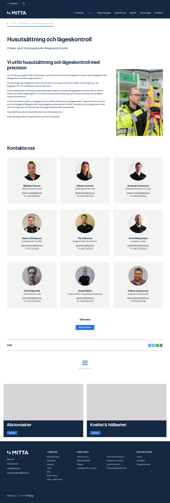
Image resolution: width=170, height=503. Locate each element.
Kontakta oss (144, 454)
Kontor (139, 459)
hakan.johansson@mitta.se (138, 298)
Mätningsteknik (53, 459)
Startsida (79, 13)
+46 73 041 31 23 (86, 248)
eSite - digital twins (54, 481)
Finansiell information (115, 459)
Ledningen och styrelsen (87, 470)
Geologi (50, 466)
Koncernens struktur (115, 462)
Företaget (83, 454)
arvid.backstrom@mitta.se (138, 245)
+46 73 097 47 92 (87, 196)
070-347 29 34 (140, 301)
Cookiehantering (143, 466)
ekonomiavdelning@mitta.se (18, 475)
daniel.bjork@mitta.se (85, 298)
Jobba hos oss (120, 13)
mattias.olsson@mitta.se (32, 193)
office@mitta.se (13, 470)
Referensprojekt (104, 13)
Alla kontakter (85, 328)
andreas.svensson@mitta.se (138, 193)
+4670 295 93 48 (140, 196)
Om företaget (145, 13)
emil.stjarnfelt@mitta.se (32, 298)
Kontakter (158, 13)
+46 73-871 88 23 (33, 301)
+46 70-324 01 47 (140, 248)
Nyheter (133, 13)
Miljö (49, 474)
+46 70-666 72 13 (86, 301)
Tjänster (90, 13)
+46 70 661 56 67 (33, 196)
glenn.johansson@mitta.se (31, 245)
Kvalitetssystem (113, 466)
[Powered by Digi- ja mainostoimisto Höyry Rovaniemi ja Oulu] (26, 497)
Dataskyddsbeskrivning (116, 470)
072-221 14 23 (33, 248)
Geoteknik (51, 462)
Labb (49, 470)
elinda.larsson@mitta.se (85, 193)
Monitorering (52, 477)
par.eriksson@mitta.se (85, 245)
